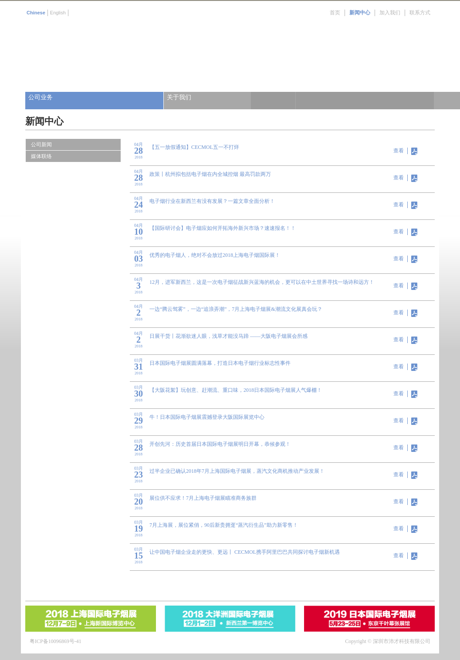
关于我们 (179, 97)
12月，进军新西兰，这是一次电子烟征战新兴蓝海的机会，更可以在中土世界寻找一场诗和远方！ (261, 282)
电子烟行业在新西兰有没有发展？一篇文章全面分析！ (212, 201)
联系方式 (419, 13)
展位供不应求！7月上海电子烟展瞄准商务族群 (203, 498)
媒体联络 (41, 156)
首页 (335, 13)
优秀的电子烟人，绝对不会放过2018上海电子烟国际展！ (214, 255)
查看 (398, 151)
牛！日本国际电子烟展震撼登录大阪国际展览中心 (206, 417)
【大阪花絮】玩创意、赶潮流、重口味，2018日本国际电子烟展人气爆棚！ (235, 390)
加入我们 (389, 13)
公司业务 (40, 97)
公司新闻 (41, 144)
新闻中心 (359, 13)
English (58, 12)
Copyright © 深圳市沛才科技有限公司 (387, 641)
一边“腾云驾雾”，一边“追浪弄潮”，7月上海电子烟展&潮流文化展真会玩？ (235, 309)
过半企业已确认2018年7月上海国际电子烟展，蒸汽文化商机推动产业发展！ (237, 471)
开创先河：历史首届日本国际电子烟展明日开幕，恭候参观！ (220, 444)
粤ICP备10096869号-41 (55, 641)
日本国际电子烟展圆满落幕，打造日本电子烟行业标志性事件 (220, 363)
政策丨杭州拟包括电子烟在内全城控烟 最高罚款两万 (210, 174)
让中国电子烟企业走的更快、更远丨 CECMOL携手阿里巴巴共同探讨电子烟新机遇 (244, 552)
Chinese (36, 12)
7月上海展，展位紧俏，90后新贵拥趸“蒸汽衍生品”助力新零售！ (223, 525)
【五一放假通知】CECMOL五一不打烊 (194, 147)
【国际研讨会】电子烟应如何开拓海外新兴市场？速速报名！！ (222, 228)
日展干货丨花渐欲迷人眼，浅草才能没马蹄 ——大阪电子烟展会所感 (228, 336)
